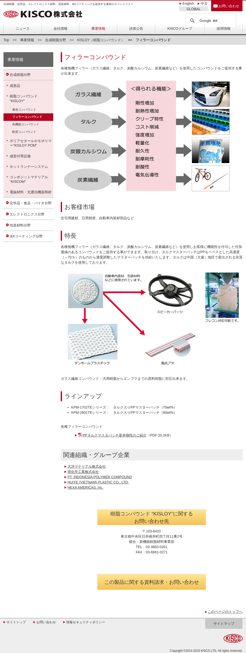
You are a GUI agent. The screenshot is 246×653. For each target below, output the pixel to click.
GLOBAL (193, 9)
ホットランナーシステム (29, 167)
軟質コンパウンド (24, 132)
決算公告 (136, 28)
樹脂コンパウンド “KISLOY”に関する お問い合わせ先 (151, 517)
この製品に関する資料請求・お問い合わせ (151, 582)
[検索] (210, 21)
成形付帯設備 (20, 156)
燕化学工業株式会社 (83, 472)
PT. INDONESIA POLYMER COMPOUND (99, 477)
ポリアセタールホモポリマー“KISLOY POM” (31, 143)
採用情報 (224, 28)
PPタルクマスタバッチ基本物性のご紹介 (115, 435)
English (188, 3)
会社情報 (60, 28)
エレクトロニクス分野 (27, 214)
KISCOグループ (179, 28)
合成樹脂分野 (55, 40)
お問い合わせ (228, 6)
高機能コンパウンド (25, 124)
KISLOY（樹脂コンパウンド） (101, 40)
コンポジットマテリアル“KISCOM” (29, 179)
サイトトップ (16, 622)
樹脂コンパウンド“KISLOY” (24, 98)
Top (6, 40)
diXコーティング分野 (26, 236)
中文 (204, 3)
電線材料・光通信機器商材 (31, 192)
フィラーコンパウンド (27, 117)
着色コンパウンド (24, 109)
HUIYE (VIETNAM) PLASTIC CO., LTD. (98, 482)
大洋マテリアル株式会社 (86, 466)
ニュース (23, 28)
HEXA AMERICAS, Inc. (85, 487)
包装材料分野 (20, 225)
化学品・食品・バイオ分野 (31, 203)
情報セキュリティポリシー (85, 622)
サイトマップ (223, 624)
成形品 (15, 86)
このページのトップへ (225, 612)
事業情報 (98, 28)
